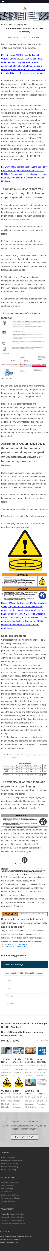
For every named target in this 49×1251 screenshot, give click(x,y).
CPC (23, 617)
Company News (21, 24)
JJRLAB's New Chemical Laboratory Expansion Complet (6, 1060)
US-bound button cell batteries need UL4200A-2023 (6, 1092)
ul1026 (20, 59)
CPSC (23, 84)
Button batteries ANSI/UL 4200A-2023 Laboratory (18, 1092)
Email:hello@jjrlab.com (14, 955)
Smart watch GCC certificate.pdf (15, 947)
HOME (4, 24)
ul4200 (19, 134)
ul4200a (5, 88)
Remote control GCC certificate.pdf (16, 944)
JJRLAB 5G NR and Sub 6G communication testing (18, 1060)
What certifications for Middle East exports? (42, 1060)
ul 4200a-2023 (35, 443)
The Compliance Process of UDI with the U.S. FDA (42, 1092)
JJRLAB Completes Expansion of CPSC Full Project (30, 1060)
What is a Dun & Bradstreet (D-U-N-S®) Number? (30, 1092)
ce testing (21, 266)
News (11, 24)
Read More (42, 1041)
